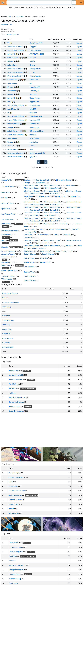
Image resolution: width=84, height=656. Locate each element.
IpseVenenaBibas (36, 116)
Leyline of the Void (16, 375)
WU (8, 102)
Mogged (33, 46)
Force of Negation (16, 379)
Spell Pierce (5, 208)
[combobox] (38, 2)
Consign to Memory (16, 402)
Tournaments (20, 16)
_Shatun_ (33, 65)
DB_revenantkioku (37, 131)
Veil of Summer (7, 279)
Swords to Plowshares (9, 230)
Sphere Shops (12, 65)
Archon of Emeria (15, 495)
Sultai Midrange (13, 124)
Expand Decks (6, 25)
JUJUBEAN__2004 (37, 54)
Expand (79, 43)
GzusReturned (35, 105)
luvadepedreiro (35, 68)
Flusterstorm (6, 235)
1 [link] (42, 162)
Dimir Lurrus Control (15, 46)
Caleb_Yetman (35, 98)
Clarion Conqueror (15, 500)
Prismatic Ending (7, 257)
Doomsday (11, 91)
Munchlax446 (35, 120)
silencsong (33, 94)
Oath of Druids (13, 57)
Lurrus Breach (12, 149)
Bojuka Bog (5, 262)
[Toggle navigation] (81, 2)
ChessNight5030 (36, 43)
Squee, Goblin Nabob (9, 271)
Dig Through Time (8, 214)
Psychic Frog (14, 384)
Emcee (32, 146)
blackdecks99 (35, 87)
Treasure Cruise (7, 219)
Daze (3, 240)
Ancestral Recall (7, 187)
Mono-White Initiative (15, 50)
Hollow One (13, 486)
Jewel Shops (12, 109)
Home (9, 16)
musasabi (33, 113)
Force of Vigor (14, 406)
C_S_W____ (33, 72)
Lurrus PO (11, 54)
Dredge (10, 61)
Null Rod (12, 393)
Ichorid (11, 509)
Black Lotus (13, 583)
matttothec (34, 142)
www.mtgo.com (13, 34)
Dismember (5, 224)
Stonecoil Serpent (8, 251)
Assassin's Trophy (8, 254)
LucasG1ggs (34, 127)
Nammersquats (35, 76)
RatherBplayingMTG (37, 153)
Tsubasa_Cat (34, 91)
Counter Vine (12, 79)
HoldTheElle (34, 138)
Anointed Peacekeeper (17, 491)
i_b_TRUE (33, 157)
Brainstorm (5, 192)
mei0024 (33, 135)
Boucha (32, 61)
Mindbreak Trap (15, 579)
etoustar (33, 57)
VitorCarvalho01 (36, 50)
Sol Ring (4, 198)
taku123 (33, 109)
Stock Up (4, 247)
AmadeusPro (34, 124)
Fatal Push (13, 388)
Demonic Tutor (7, 203)
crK (31, 83)
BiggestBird (34, 102)
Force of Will (6, 180)
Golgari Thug (13, 504)
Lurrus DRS (11, 146)
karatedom (34, 79)
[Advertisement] (44, 430)
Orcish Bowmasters (16, 411)
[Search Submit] (74, 2)
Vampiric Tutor (7, 276)
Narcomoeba (14, 513)
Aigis (31, 149)
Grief (10, 482)
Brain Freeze (6, 265)
